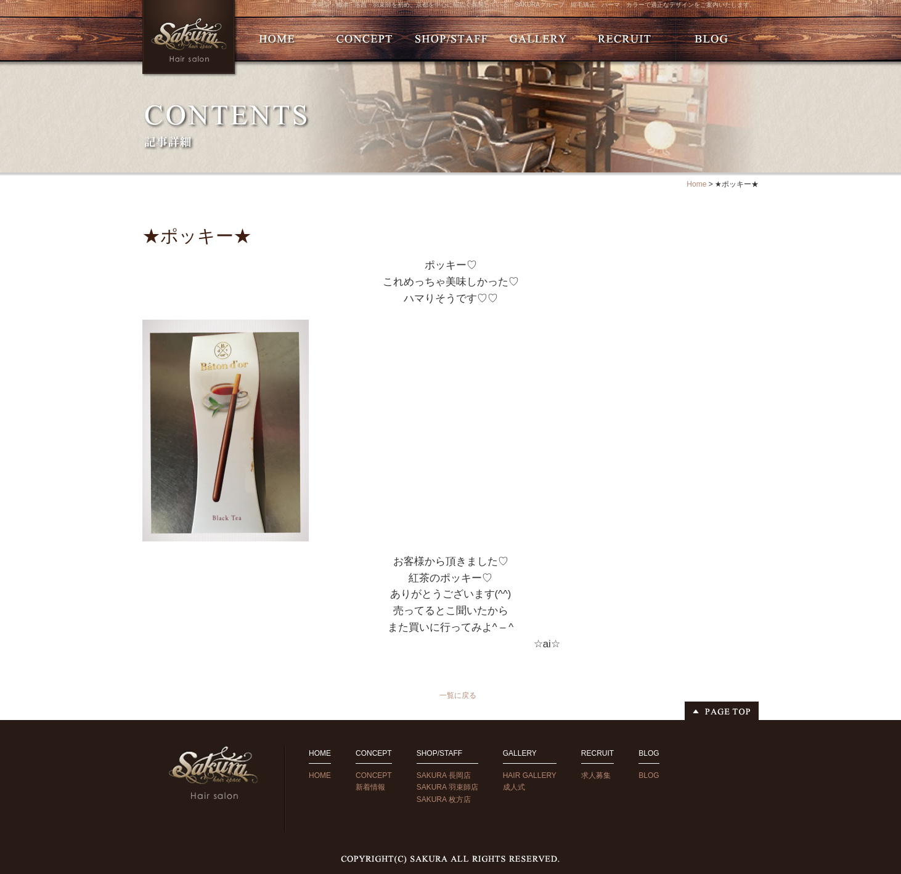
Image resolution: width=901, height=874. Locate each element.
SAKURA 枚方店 (444, 799)
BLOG (648, 775)
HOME (320, 775)
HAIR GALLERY (529, 775)
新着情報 (370, 787)
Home (696, 184)
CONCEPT (374, 775)
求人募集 (596, 775)
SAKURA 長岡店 (444, 775)
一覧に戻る (457, 695)
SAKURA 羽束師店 (447, 787)
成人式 (514, 787)
